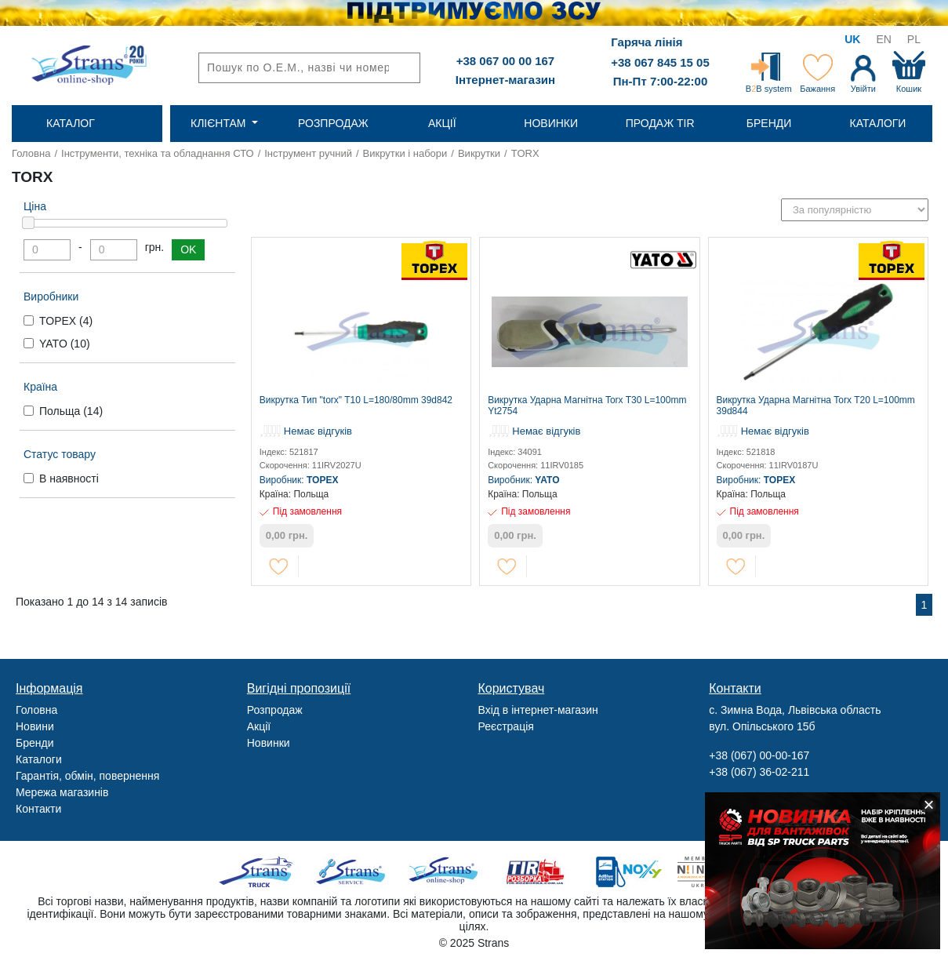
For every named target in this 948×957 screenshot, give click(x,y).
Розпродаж (275, 710)
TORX (525, 153)
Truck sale (261, 872)
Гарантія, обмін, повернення (87, 776)
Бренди (34, 743)
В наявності (69, 478)
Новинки (268, 743)
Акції (259, 726)
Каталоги (39, 759)
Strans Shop (444, 872)
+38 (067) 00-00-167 (759, 755)
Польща (71, 411)
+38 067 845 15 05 (660, 62)
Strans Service (352, 872)
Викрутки (479, 153)
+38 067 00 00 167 (505, 60)
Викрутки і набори (405, 153)
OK (188, 249)
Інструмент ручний (308, 153)
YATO (64, 343)
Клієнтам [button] (220, 123)
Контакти (38, 808)
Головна (31, 153)
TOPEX (66, 321)
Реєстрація (506, 726)
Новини (35, 726)
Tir (536, 872)
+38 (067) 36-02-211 (759, 772)
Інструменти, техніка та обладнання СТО (157, 153)
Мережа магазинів (62, 792)
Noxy (628, 872)
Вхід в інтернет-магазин (538, 710)
